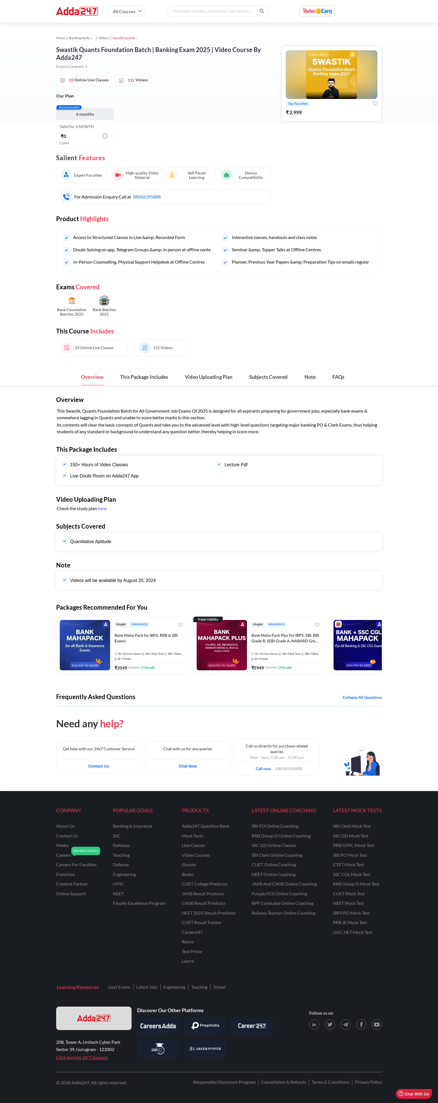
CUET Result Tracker (202, 922)
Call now (265, 767)
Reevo (188, 941)
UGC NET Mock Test (352, 932)
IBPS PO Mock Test (351, 912)
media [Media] (62, 845)
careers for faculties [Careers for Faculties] (76, 864)
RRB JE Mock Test (350, 922)
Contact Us (98, 766)
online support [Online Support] (71, 893)
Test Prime (192, 951)
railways (121, 845)
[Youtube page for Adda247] (377, 1024)
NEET (118, 893)
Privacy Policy (368, 1082)
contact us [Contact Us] (67, 835)
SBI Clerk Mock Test (352, 826)
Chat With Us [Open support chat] (413, 1094)
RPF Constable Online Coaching (282, 903)
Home (60, 38)
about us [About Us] (65, 826)
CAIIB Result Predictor (204, 903)
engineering (124, 874)
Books (188, 874)
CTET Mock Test (348, 864)
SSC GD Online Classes (274, 845)
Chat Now (188, 766)
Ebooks (189, 864)
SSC (116, 835)
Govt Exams (119, 987)
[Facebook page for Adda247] (361, 1024)
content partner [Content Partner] (72, 883)
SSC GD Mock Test (350, 835)
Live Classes (193, 845)
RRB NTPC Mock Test (353, 845)
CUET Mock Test (349, 893)
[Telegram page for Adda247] (346, 1024)
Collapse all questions (362, 697)
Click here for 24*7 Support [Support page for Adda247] (82, 1057)
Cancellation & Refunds (283, 1082)
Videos (104, 38)
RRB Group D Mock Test (356, 883)
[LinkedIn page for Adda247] (314, 1024)
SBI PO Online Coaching (275, 826)
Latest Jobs (147, 987)
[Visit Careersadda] (158, 1026)
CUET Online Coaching (274, 864)
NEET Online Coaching (274, 874)
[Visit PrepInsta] (205, 1026)
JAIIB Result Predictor (203, 893)
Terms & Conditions (330, 1082)
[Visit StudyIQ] (158, 1049)
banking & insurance (132, 826)
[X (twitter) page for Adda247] (330, 1024)
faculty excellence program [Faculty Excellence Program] (139, 903)
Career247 (192, 932)
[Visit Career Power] (205, 1049)
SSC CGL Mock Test (351, 874)
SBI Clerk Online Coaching (277, 855)
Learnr (188, 961)
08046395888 (147, 196)
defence (121, 864)
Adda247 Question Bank (205, 826)
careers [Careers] (63, 855)
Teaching (199, 987)
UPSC (118, 883)
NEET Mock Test (348, 903)
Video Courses (196, 855)
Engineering (174, 987)
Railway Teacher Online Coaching (283, 912)
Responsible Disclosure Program (224, 1082)
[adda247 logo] (94, 1018)
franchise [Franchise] (65, 874)
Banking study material (85, 38)
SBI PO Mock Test (350, 855)
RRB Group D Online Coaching (281, 835)
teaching (121, 855)
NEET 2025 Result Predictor (209, 912)
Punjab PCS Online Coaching (279, 893)
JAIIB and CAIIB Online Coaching (284, 883)
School (219, 987)
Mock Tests (192, 835)
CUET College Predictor (205, 883)
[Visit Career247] (252, 1026)
